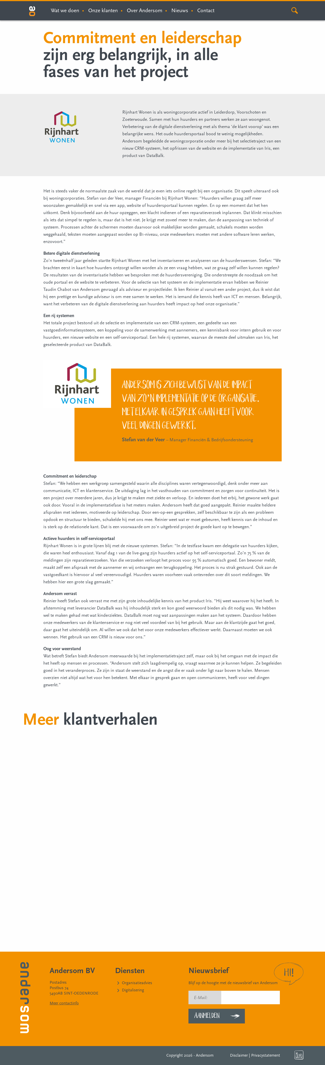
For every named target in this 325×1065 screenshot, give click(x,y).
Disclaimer (239, 1055)
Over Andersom (144, 10)
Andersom (205, 1055)
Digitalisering (133, 990)
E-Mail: (200, 997)
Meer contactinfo (64, 1003)
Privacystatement (265, 1055)
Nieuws (179, 10)
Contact (205, 10)
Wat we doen (65, 10)
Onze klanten (103, 10)
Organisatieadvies (137, 983)
